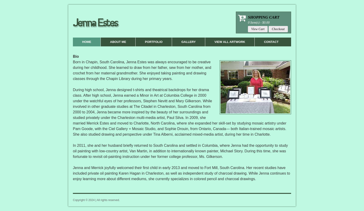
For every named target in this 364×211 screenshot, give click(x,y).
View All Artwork (229, 42)
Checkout (278, 29)
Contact (271, 42)
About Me (118, 42)
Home (86, 42)
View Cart (257, 29)
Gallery (188, 42)
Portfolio (153, 42)
